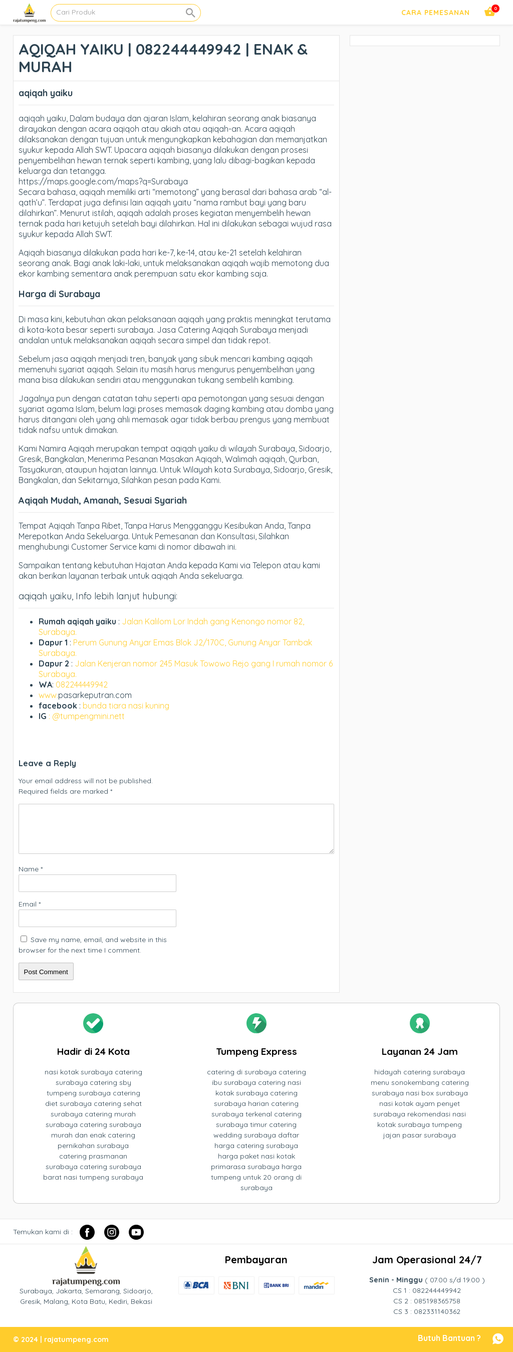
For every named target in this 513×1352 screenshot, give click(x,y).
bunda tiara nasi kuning (127, 706)
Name (31, 868)
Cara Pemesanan (435, 12)
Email (30, 904)
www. (48, 695)
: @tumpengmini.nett (87, 716)
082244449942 (82, 685)
